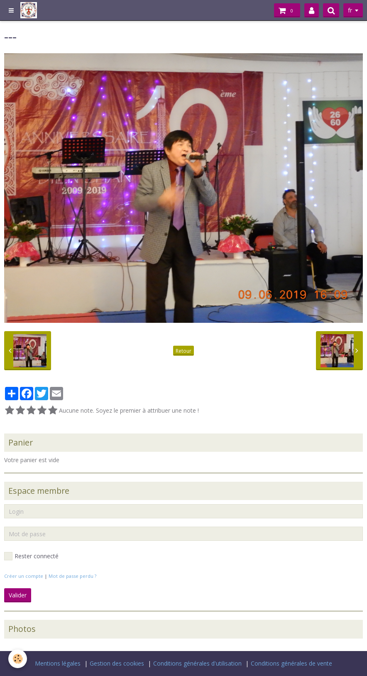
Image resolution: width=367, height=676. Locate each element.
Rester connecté (31, 556)
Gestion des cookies (117, 663)
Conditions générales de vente (291, 663)
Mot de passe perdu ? (72, 576)
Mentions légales (58, 663)
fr (350, 10)
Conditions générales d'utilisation (197, 663)
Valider (18, 595)
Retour (183, 350)
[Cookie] (17, 658)
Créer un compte (23, 576)
